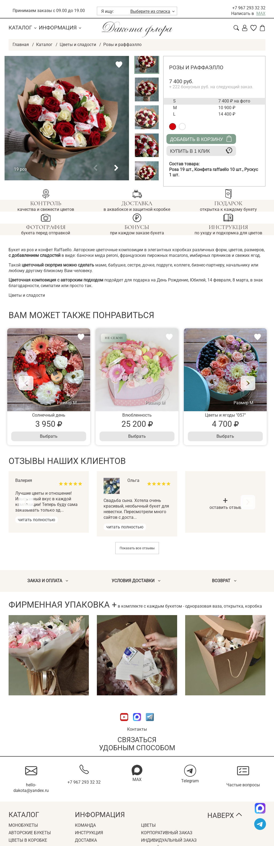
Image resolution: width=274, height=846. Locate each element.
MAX (260, 13)
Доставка (86, 840)
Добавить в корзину (201, 138)
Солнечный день (48, 415)
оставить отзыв (225, 504)
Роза (181, 169)
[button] (95, 168)
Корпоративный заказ (166, 832)
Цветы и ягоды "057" (225, 415)
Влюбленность (137, 415)
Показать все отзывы (137, 548)
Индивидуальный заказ (169, 840)
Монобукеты (23, 825)
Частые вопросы (243, 784)
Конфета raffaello (219, 169)
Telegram (190, 780)
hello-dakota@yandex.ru (31, 787)
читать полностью (36, 519)
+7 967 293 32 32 (248, 7)
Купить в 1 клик (201, 150)
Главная (21, 44)
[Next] (247, 383)
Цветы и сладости (78, 44)
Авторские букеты (30, 832)
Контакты (137, 729)
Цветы (148, 825)
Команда (85, 825)
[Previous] (26, 383)
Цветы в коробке (28, 840)
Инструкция (89, 832)
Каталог (20, 27)
